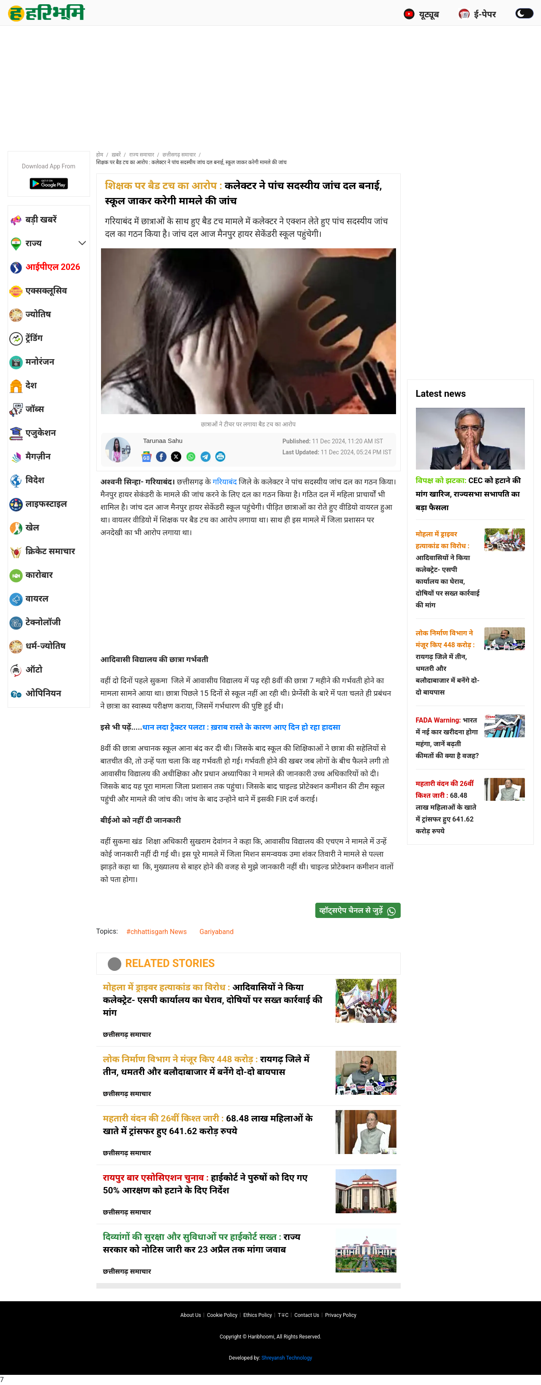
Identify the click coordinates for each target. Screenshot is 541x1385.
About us (190, 1315)
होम (100, 155)
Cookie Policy (222, 1315)
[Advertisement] (270, 87)
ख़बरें (116, 155)
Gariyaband (216, 932)
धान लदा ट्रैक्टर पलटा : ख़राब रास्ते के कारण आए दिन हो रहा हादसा (241, 727)
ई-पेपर (477, 14)
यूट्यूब (421, 14)
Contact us (306, 1315)
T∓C (283, 1315)
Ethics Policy (257, 1315)
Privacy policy (340, 1315)
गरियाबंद (226, 481)
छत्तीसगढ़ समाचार (179, 155)
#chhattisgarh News (156, 932)
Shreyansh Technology (287, 1358)
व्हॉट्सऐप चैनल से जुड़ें (360, 910)
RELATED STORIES (170, 963)
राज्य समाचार (141, 155)
